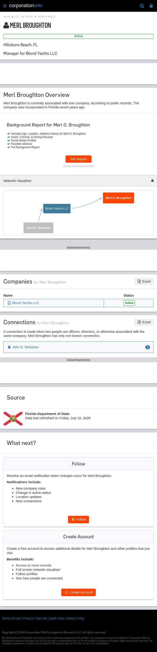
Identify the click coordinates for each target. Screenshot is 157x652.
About (71, 618)
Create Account (78, 592)
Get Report (78, 159)
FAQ (81, 618)
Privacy (28, 618)
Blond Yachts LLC (56, 208)
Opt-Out (41, 618)
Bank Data (57, 618)
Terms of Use (11, 618)
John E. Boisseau (38, 227)
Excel (144, 281)
